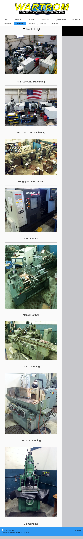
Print (5, 530)
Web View (77, 530)
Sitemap (11, 530)
